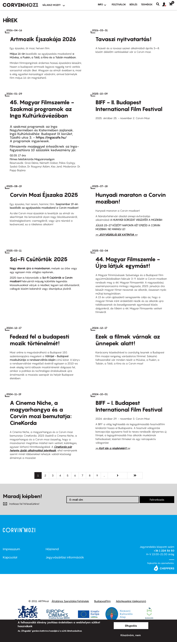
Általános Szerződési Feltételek (70, 601)
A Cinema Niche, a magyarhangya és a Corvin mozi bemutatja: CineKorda (41, 412)
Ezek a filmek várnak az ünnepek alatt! (127, 339)
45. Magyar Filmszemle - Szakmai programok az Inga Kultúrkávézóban (42, 109)
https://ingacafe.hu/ (51, 137)
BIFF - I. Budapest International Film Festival (128, 406)
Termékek (147, 4)
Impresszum (11, 549)
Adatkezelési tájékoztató (131, 601)
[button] (165, 4)
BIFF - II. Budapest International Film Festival (128, 105)
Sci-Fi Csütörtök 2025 (39, 259)
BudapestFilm (102, 601)
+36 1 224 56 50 (164, 550)
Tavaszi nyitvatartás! (123, 39)
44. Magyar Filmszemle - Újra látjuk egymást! (127, 262)
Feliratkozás (157, 499)
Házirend (52, 549)
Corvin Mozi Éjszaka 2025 (44, 194)
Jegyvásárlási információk (65, 557)
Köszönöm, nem (130, 635)
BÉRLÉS (133, 4)
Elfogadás (131, 625)
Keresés (159, 4)
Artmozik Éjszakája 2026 (43, 39)
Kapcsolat (10, 557)
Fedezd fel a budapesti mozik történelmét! (39, 339)
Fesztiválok (119, 4)
